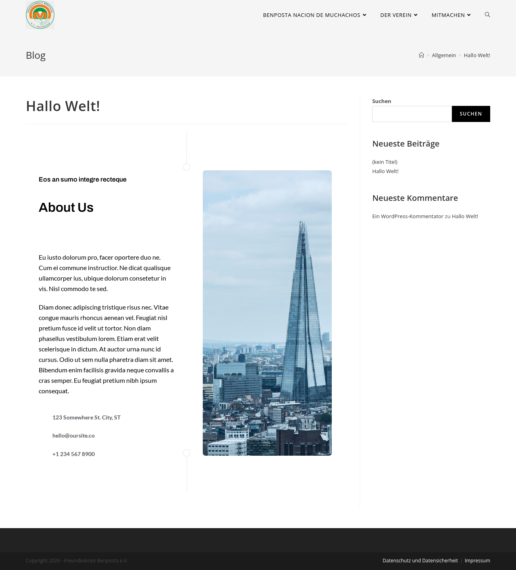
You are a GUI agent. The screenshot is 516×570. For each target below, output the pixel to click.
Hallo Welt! (385, 171)
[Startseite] (421, 55)
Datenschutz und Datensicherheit (420, 560)
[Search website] (487, 15)
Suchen (381, 101)
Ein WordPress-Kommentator (407, 216)
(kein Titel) (384, 161)
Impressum (477, 560)
